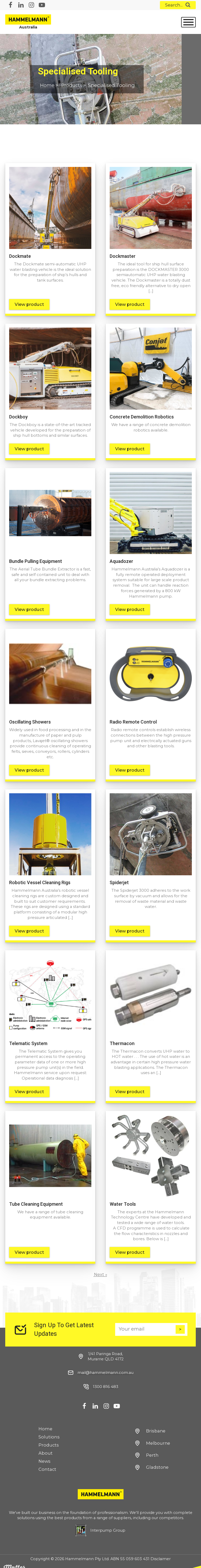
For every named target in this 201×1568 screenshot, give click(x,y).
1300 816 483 (105, 1380)
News (44, 1454)
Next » (100, 1267)
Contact (47, 1462)
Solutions (49, 1430)
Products (72, 86)
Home (47, 86)
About (45, 1446)
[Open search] (178, 5)
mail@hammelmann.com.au (105, 1366)
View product (29, 304)
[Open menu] (188, 22)
